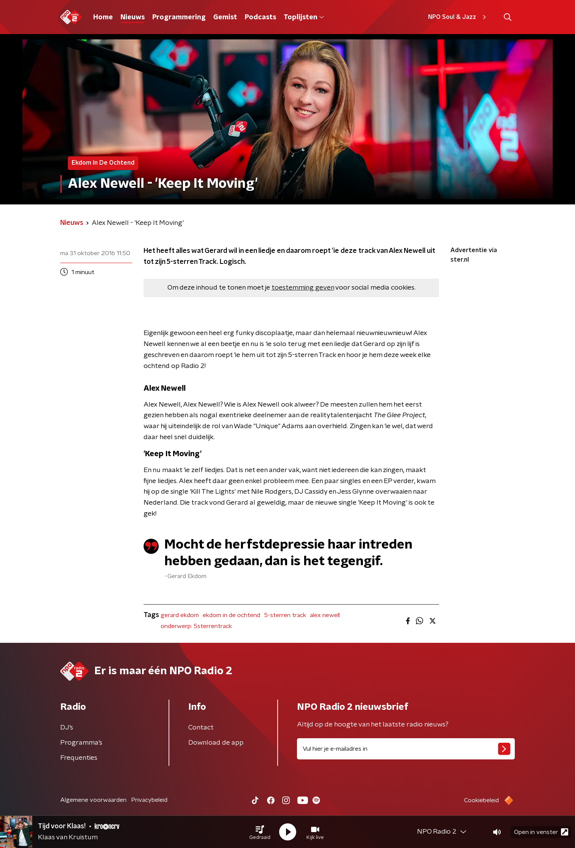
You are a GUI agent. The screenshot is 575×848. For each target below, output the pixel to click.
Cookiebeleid (481, 800)
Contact (201, 727)
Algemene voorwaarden (93, 800)
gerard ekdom (180, 615)
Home (103, 17)
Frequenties (78, 757)
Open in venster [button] (541, 832)
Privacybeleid (149, 800)
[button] (260, 832)
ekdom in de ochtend (231, 615)
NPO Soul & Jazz (458, 17)
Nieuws (132, 17)
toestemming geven (303, 287)
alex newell (325, 615)
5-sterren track (285, 615)
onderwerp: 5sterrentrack (196, 626)
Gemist (225, 17)
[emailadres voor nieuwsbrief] (406, 748)
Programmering (179, 17)
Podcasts (260, 17)
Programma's (81, 742)
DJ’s (66, 727)
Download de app (216, 742)
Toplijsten (304, 17)
